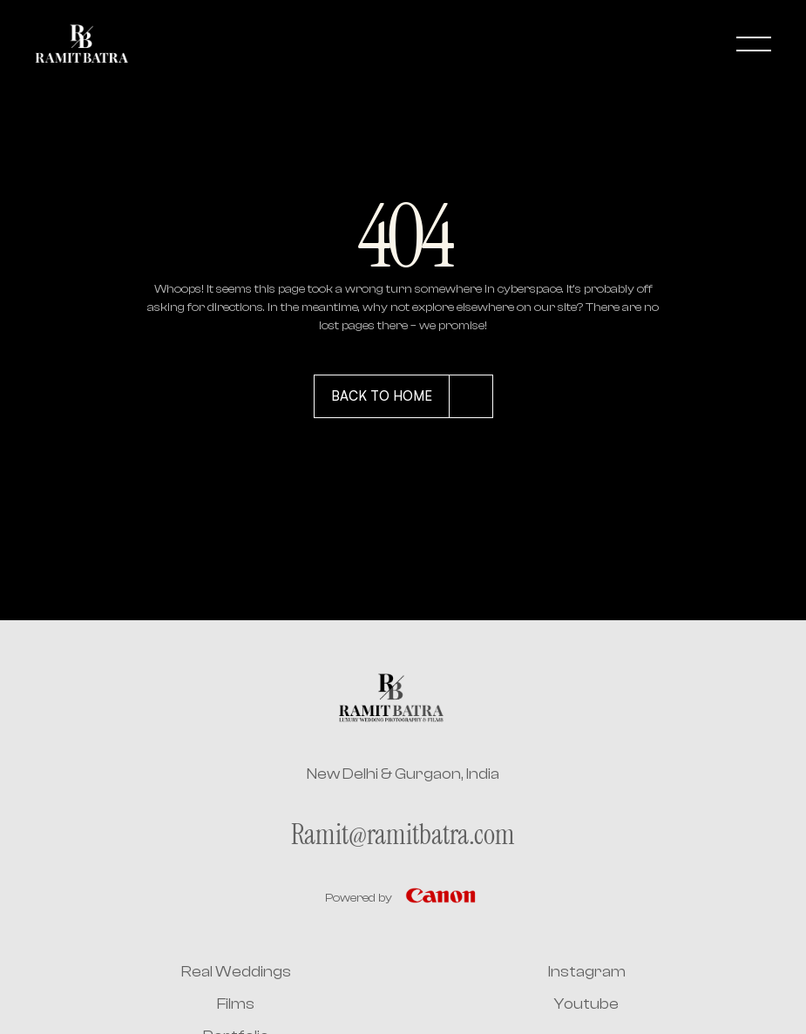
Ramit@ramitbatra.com (403, 834)
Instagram (587, 972)
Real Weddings (236, 972)
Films (235, 1004)
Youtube (586, 1004)
